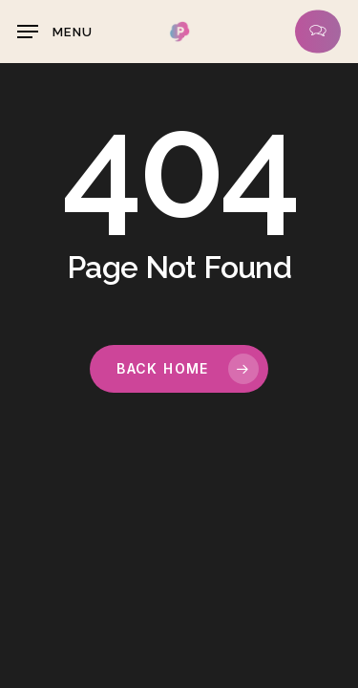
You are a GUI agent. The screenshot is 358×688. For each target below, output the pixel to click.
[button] (55, 31)
